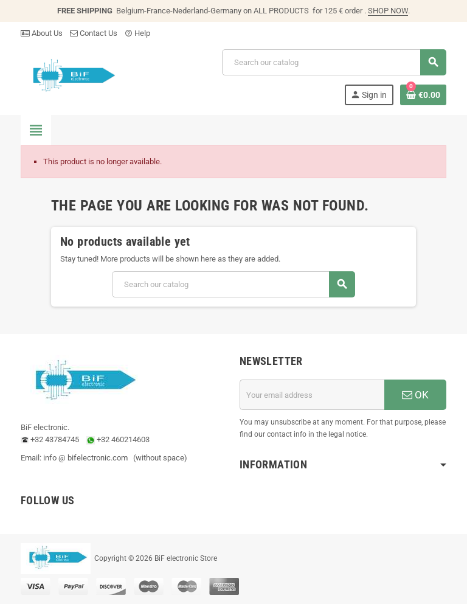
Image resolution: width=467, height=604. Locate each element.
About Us (42, 33)
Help (137, 33)
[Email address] (312, 395)
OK (415, 395)
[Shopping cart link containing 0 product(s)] (423, 95)
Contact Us (93, 33)
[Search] (334, 62)
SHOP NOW (388, 10)
